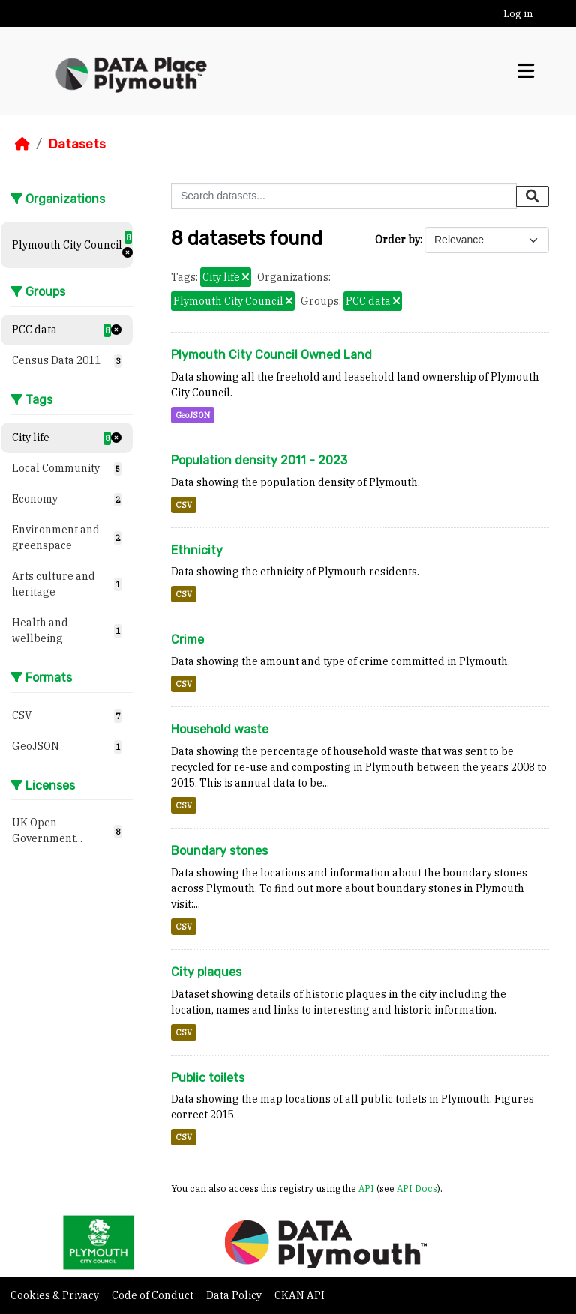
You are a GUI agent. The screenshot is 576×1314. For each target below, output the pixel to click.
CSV (184, 505)
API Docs (417, 1188)
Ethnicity (197, 550)
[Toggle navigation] (526, 71)
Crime (187, 639)
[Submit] (532, 196)
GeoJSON (193, 415)
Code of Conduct (154, 1295)
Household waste (219, 729)
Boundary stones (219, 851)
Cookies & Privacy (55, 1295)
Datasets (77, 143)
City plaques (206, 972)
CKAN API (299, 1295)
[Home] (22, 143)
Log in (517, 13)
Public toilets (207, 1078)
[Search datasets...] (344, 196)
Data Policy (235, 1295)
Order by (397, 239)
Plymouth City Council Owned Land (271, 355)
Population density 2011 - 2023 (259, 460)
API (366, 1188)
